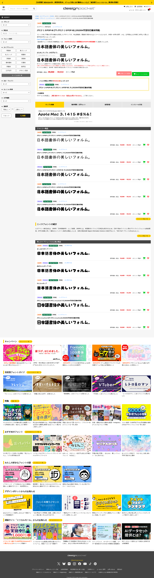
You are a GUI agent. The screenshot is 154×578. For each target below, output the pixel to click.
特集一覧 (14, 400)
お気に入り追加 (123, 73)
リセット (6, 115)
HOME (37, 16)
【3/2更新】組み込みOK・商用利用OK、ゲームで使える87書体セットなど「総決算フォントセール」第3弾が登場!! (77, 2)
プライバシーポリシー (38, 568)
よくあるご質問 (101, 568)
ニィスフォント (50, 18)
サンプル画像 (49, 103)
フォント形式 (7, 39)
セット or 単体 (7, 89)
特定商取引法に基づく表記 (77, 568)
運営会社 (119, 568)
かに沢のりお (68, 244)
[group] (17, 354)
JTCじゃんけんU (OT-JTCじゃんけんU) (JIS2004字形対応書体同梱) (58, 317)
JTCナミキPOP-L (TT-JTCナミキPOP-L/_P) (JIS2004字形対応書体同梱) (60, 152)
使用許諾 (107, 103)
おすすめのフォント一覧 (32, 431)
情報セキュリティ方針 (52, 568)
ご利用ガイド (90, 568)
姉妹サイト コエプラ (90, 571)
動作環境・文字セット (79, 103)
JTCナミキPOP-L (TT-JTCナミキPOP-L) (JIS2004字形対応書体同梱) (58, 134)
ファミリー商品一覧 (142, 218)
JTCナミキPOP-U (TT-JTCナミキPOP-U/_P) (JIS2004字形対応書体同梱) (60, 203)
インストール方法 (136, 103)
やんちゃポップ (42, 282)
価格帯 (5, 106)
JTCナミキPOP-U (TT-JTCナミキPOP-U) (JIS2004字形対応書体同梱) (59, 186)
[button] (2, 2)
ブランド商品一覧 (143, 235)
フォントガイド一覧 (33, 371)
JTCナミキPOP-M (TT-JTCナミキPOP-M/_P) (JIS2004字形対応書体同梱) (65, 86)
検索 (22, 115)
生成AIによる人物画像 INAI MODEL (108, 571)
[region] (93, 60)
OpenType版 (41, 39)
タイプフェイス (44, 16)
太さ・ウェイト (7, 81)
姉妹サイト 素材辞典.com (76, 571)
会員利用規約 (64, 568)
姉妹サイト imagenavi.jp (59, 571)
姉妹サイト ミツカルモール (43, 571)
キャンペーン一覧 (24, 340)
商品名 (5, 30)
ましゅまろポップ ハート (45, 248)
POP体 (52, 16)
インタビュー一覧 (38, 462)
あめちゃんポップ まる (44, 265)
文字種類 (5, 98)
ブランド (5, 22)
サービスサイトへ (54, 519)
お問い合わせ (111, 568)
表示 (63, 55)
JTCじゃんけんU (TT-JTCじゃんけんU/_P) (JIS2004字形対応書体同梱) (59, 300)
